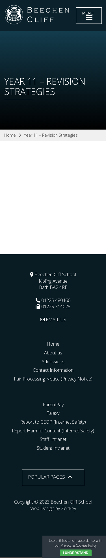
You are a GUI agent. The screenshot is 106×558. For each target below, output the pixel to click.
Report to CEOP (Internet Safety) (53, 422)
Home (53, 344)
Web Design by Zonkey (53, 508)
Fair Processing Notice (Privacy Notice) (53, 379)
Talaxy (53, 413)
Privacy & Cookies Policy (79, 545)
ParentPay (53, 404)
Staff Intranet (53, 439)
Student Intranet (53, 448)
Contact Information (53, 370)
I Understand (75, 553)
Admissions (53, 361)
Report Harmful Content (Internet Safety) (53, 431)
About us (53, 353)
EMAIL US (53, 319)
